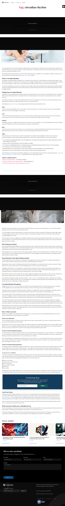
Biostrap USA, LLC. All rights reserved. (45, 504)
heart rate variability (26, 75)
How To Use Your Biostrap (51, 493)
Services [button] (13, 2)
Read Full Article (6, 442)
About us (46, 490)
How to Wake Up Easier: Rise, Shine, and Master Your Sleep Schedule (32, 184)
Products (38, 490)
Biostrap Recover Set (7, 396)
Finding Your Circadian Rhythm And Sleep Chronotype (32, 25)
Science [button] (18, 2)
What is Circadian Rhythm (9, 159)
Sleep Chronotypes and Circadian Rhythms (13, 161)
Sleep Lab (4, 402)
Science (42, 490)
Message (5, 462)
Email (44, 456)
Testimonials (43, 493)
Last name (25, 456)
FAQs (54, 490)
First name (6, 456)
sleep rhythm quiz (14, 103)
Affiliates (38, 493)
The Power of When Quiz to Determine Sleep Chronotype (16, 163)
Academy (24, 2)
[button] (63, 6)
